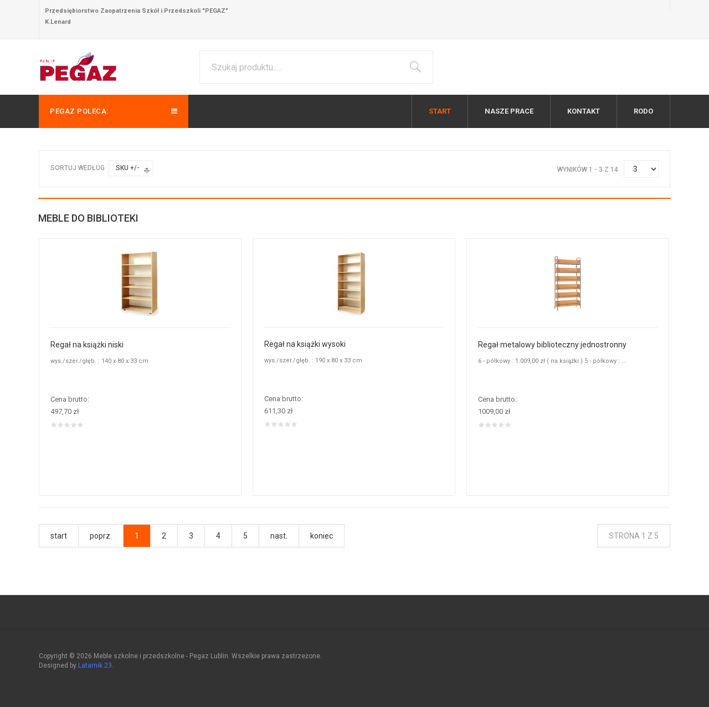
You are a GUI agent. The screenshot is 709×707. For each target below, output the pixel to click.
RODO (643, 111)
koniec (321, 535)
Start (440, 111)
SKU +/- (128, 168)
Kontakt (583, 111)
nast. (278, 535)
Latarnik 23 (95, 665)
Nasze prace (509, 111)
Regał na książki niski (87, 344)
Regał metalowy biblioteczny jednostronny (552, 344)
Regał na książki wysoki (305, 344)
